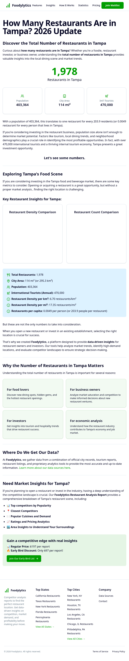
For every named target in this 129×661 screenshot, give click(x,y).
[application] (32, 234)
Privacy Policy (118, 651)
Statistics (83, 5)
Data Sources (106, 595)
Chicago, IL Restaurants (80, 624)
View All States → (45, 626)
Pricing (96, 5)
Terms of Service (100, 651)
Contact (103, 601)
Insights (50, 5)
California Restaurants (48, 595)
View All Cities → (76, 638)
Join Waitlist (112, 5)
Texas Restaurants (46, 601)
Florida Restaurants (46, 611)
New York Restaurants (48, 606)
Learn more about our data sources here (44, 468)
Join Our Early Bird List (23, 558)
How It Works (66, 5)
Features (37, 5)
